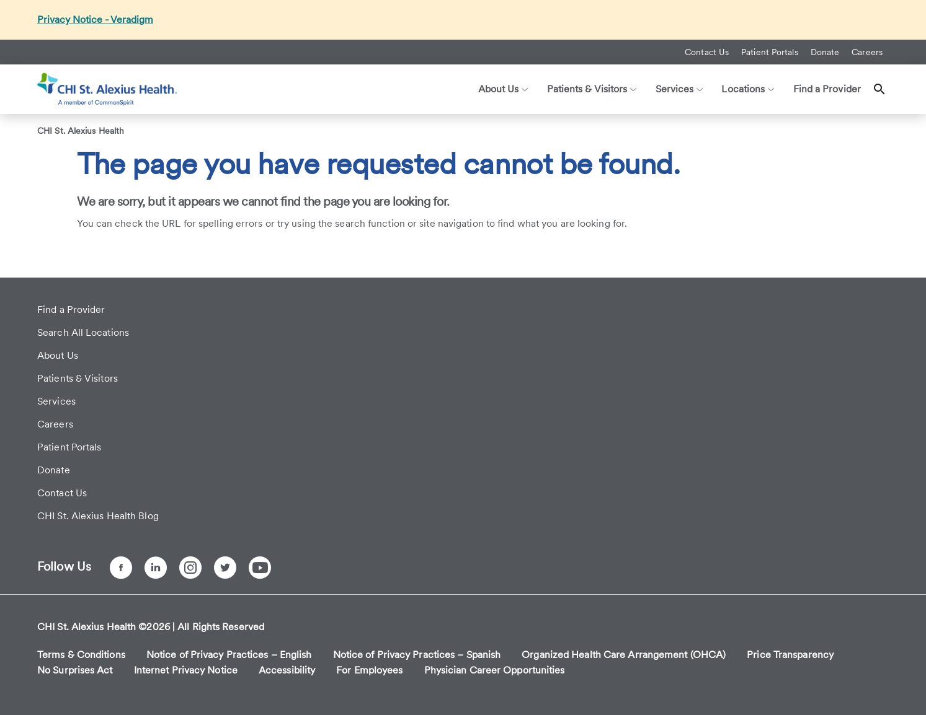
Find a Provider (827, 89)
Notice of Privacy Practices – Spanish (417, 654)
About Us (57, 355)
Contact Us (707, 52)
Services (56, 401)
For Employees (369, 670)
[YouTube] (260, 567)
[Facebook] (121, 567)
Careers (867, 52)
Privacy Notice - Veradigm (95, 19)
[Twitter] (225, 567)
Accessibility (287, 670)
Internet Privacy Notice (186, 670)
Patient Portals (769, 52)
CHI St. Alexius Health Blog (98, 516)
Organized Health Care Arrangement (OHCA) (624, 654)
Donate (825, 52)
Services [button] (679, 89)
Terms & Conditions (81, 654)
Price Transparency (790, 654)
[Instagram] (190, 567)
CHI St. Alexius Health (80, 131)
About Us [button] (503, 89)
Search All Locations (83, 332)
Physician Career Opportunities (494, 670)
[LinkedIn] (156, 567)
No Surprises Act (75, 670)
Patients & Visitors (77, 378)
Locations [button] (747, 89)
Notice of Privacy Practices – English (229, 654)
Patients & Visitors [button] (592, 89)
